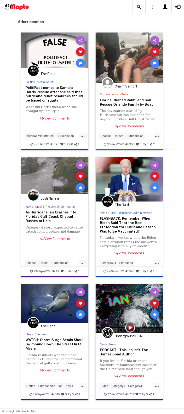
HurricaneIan (65, 136)
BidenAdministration (40, 136)
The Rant (47, 74)
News (29, 206)
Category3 (118, 386)
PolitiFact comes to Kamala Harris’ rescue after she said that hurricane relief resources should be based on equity (54, 94)
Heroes (118, 136)
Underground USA (128, 336)
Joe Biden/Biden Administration (131, 213)
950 (130, 144)
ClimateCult (108, 263)
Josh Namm (49, 198)
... (82, 135)
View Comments (55, 118)
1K (55, 271)
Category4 (135, 386)
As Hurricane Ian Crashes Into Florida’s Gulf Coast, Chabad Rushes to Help (51, 216)
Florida (44, 263)
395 (54, 144)
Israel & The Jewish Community (55, 206)
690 (130, 271)
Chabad (125, 94)
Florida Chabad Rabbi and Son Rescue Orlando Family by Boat (126, 102)
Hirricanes (126, 263)
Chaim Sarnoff (126, 86)
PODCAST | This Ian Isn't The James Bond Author (124, 352)
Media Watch (45, 82)
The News (41, 334)
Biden (104, 386)
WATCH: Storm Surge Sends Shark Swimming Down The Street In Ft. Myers (55, 344)
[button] (139, 7)
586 (55, 394)
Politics (30, 82)
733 (129, 394)
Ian (60, 386)
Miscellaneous (109, 94)
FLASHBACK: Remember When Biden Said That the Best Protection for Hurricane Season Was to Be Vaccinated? (128, 225)
